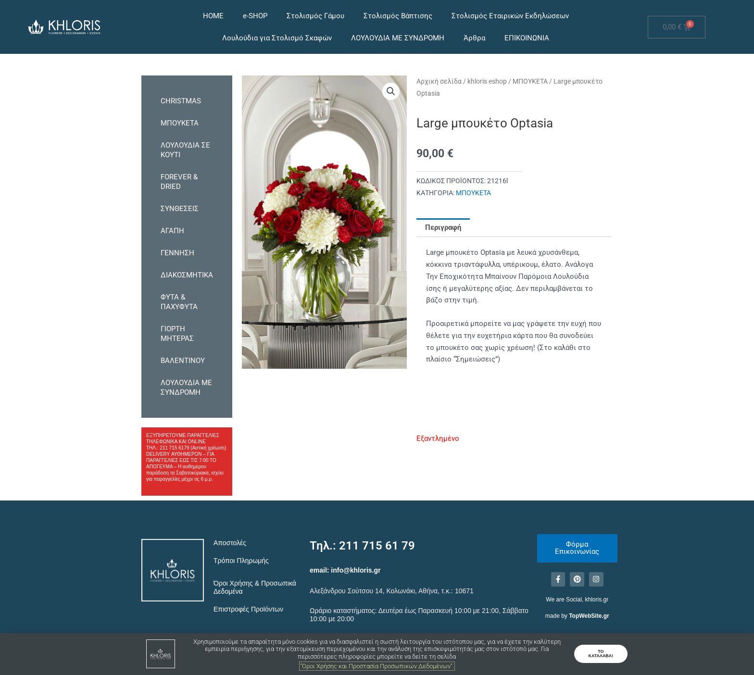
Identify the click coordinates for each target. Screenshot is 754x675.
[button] (391, 91)
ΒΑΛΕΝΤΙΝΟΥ (183, 360)
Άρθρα (474, 38)
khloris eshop (487, 81)
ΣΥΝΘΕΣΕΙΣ (180, 208)
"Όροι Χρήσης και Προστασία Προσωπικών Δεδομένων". (377, 666)
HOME (213, 16)
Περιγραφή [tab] (443, 227)
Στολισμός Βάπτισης (398, 16)
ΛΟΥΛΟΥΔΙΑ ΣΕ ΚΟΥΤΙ (185, 150)
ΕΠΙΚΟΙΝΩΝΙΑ (526, 38)
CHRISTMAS (181, 101)
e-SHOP (255, 16)
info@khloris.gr (355, 570)
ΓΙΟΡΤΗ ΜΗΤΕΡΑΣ (177, 334)
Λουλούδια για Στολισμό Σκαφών (277, 38)
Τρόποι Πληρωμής (241, 560)
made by (577, 616)
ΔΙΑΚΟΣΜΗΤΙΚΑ (187, 275)
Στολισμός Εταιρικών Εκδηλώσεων (510, 16)
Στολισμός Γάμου (315, 16)
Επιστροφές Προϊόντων (248, 609)
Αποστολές (230, 543)
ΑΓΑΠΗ (172, 230)
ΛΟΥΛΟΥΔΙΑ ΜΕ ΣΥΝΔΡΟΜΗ (397, 38)
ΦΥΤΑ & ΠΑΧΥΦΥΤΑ (179, 302)
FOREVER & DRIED (179, 182)
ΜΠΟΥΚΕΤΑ (180, 123)
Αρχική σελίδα (439, 81)
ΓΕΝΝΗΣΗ (177, 253)
